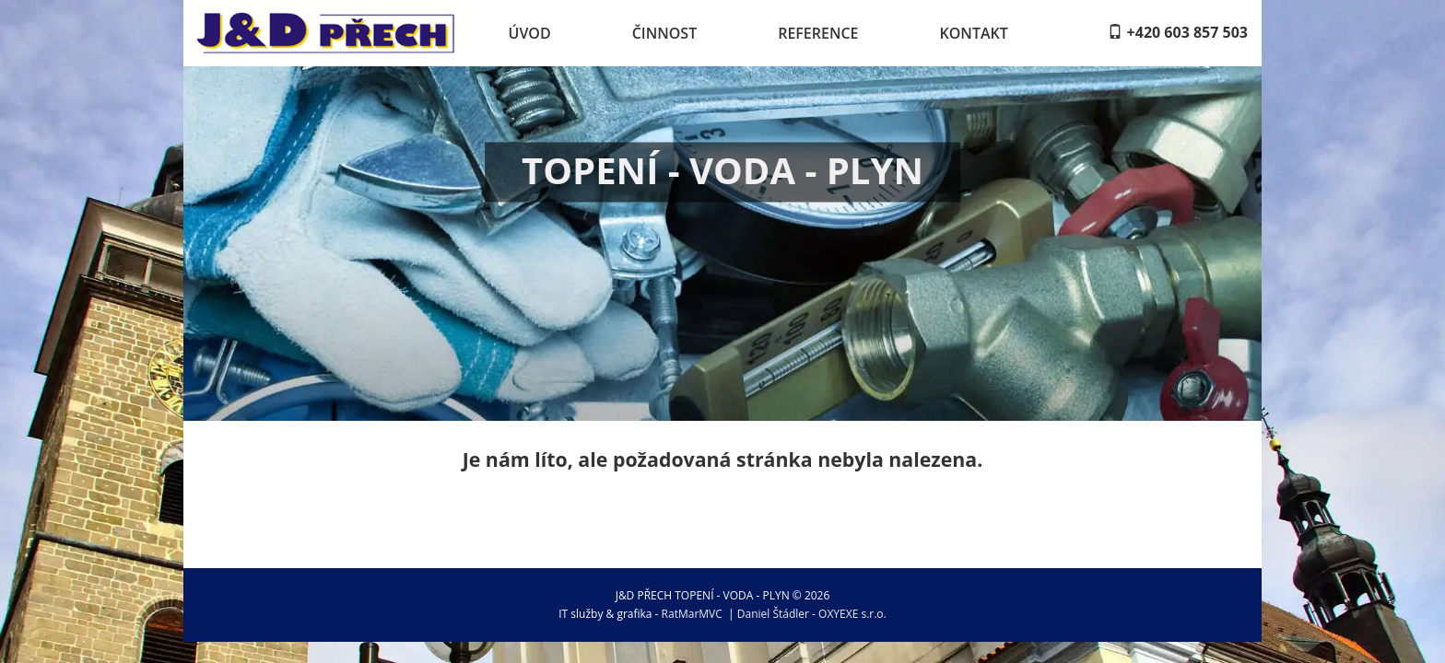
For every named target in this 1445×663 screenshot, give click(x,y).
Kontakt (974, 33)
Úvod (530, 33)
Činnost (665, 33)
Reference (818, 33)
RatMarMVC (692, 614)
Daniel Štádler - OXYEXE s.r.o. (812, 614)
